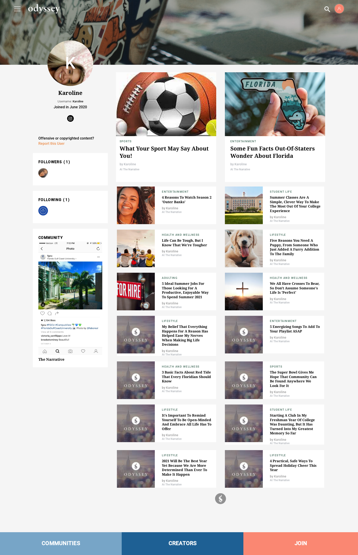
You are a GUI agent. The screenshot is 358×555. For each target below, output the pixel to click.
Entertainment (243, 141)
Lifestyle (278, 234)
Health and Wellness (181, 234)
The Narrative (51, 359)
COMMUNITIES (61, 543)
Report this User (51, 143)
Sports (126, 141)
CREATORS (182, 543)
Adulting (169, 278)
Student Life (281, 191)
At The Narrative (129, 169)
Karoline (130, 164)
